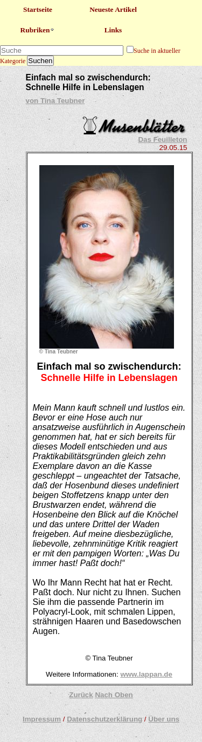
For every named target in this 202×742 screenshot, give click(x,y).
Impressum (42, 719)
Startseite (37, 9)
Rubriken (37, 30)
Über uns (163, 719)
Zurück (81, 695)
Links (113, 30)
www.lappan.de (146, 674)
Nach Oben (114, 695)
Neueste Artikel (113, 9)
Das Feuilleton (162, 139)
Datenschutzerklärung (104, 719)
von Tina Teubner (55, 101)
